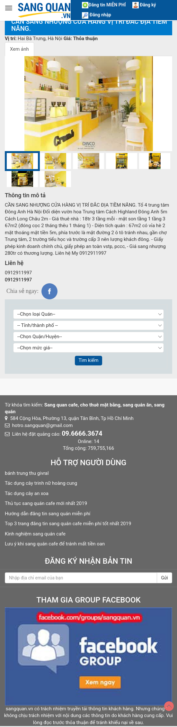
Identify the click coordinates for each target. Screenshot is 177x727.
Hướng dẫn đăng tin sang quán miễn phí (47, 514)
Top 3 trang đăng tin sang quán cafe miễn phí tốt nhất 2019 (68, 523)
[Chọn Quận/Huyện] (88, 336)
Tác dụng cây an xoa (27, 493)
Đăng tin (104, 4)
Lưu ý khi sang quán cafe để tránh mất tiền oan (55, 544)
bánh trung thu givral (27, 473)
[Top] (169, 706)
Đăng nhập (96, 14)
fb (49, 291)
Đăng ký (144, 4)
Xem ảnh (19, 49)
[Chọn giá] (88, 348)
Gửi (164, 577)
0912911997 (18, 280)
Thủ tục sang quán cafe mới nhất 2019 (46, 503)
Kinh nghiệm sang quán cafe (35, 534)
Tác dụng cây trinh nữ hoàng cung (41, 483)
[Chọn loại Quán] (88, 314)
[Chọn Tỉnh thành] (88, 325)
